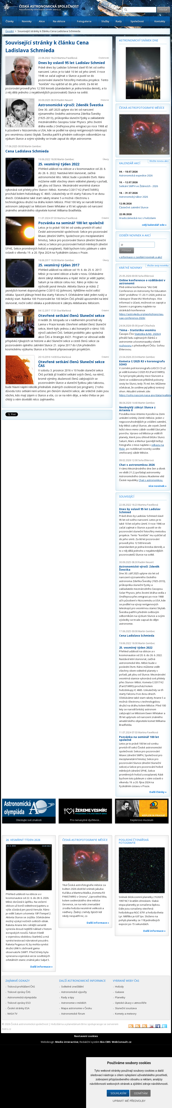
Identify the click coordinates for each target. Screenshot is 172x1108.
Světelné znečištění (72, 986)
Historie (105, 99)
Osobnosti (103, 57)
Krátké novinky (130, 267)
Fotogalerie (84, 21)
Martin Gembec (33, 146)
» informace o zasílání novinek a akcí (140, 257)
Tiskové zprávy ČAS (19, 992)
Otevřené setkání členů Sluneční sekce (71, 315)
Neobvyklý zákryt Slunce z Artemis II (137, 408)
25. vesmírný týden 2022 (58, 164)
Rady (119, 21)
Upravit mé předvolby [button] (129, 1101)
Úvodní (9, 31)
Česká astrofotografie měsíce (141, 107)
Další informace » (41, 966)
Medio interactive (66, 1042)
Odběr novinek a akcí (135, 235)
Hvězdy (119, 986)
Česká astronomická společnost (29, 1024)
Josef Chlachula (146, 325)
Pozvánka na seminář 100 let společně (71, 223)
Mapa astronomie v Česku (76, 1008)
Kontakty (159, 21)
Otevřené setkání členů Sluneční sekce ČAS (71, 363)
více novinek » (157, 486)
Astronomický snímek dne (138, 40)
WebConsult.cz (121, 1042)
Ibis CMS (105, 1042)
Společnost (137, 21)
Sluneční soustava (126, 1008)
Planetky (120, 997)
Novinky (27, 21)
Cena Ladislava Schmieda (27, 151)
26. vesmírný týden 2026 (23, 840)
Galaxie (119, 992)
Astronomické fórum (73, 1013)
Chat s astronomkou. (151, 480)
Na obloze (59, 21)
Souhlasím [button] (118, 1093)
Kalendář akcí (129, 163)
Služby (105, 21)
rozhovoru (125, 345)
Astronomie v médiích (73, 1003)
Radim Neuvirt (65, 100)
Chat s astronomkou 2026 (137, 465)
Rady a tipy (67, 997)
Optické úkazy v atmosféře (131, 1003)
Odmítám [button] (140, 1093)
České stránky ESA (18, 1008)
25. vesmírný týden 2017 (58, 265)
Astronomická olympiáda (22, 997)
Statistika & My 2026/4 (148, 334)
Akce (42, 21)
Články (10, 21)
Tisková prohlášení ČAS (21, 986)
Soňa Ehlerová (146, 276)
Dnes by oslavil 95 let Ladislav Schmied (71, 62)
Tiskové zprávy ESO (19, 1003)
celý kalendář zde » (154, 225)
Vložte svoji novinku (158, 265)
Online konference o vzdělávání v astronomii (142, 281)
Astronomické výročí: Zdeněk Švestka (70, 105)
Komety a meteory (125, 1013)
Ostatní (105, 217)
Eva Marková (64, 310)
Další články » (158, 792)
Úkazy (106, 159)
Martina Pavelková (67, 58)
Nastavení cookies (86, 1036)
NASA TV (12, 1013)
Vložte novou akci (159, 161)
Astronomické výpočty (74, 992)
